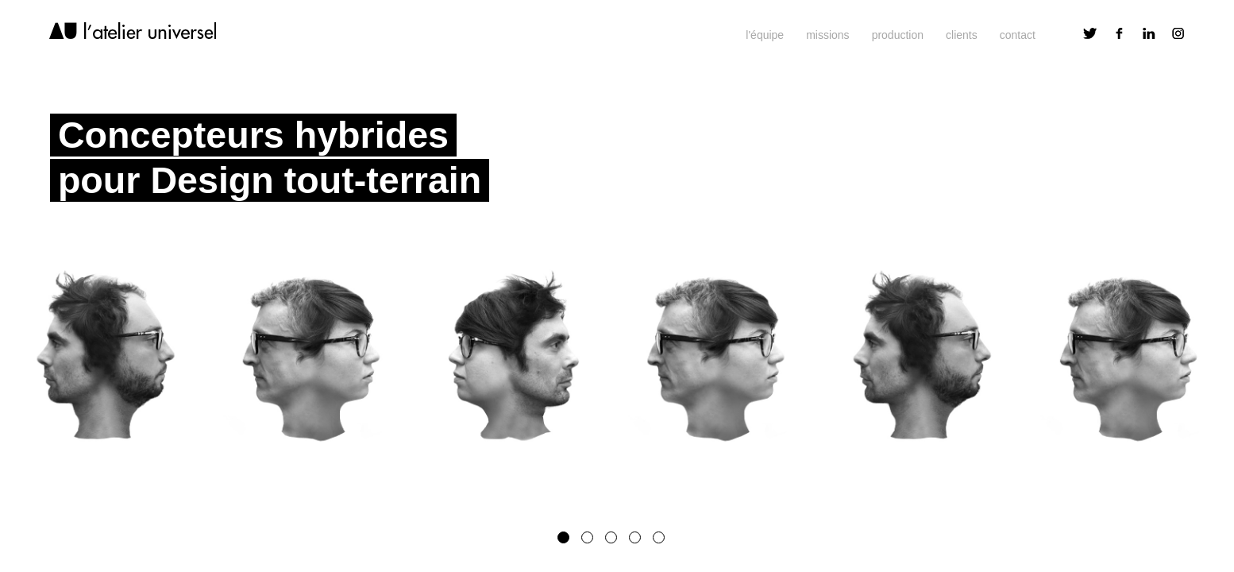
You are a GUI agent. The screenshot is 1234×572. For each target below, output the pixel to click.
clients (962, 35)
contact (1017, 35)
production (898, 35)
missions (827, 35)
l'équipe (765, 35)
